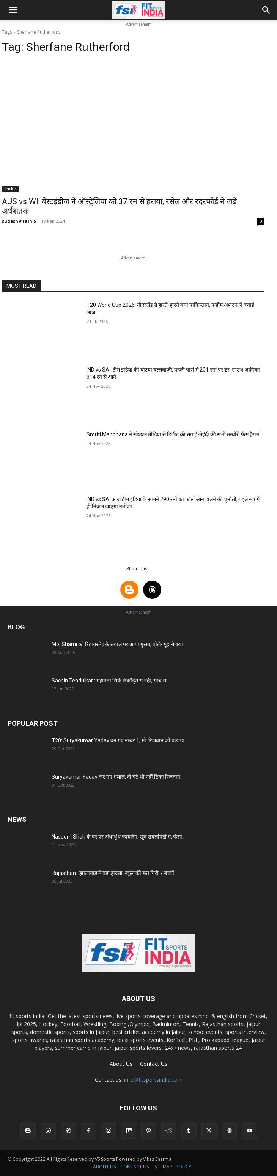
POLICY (183, 1167)
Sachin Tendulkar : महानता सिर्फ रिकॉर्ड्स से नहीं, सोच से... (111, 681)
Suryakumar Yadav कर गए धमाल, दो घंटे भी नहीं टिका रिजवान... (118, 777)
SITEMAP (163, 1167)
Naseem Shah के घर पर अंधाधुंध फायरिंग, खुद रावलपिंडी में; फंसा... (119, 837)
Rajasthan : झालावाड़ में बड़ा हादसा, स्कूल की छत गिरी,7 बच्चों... (115, 873)
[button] (13, 10)
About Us (121, 1063)
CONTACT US (134, 1167)
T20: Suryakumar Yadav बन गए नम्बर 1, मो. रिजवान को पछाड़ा (118, 740)
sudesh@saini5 (19, 221)
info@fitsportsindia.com (153, 1079)
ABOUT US (104, 1167)
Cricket (10, 188)
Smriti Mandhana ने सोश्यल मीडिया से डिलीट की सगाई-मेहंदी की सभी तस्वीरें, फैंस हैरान (173, 434)
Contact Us (153, 1063)
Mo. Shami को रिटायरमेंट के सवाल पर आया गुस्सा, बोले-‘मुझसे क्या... (119, 644)
